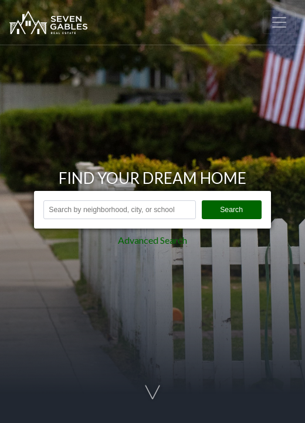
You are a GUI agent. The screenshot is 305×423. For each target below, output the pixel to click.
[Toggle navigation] (279, 22)
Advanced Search (152, 240)
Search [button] (231, 210)
